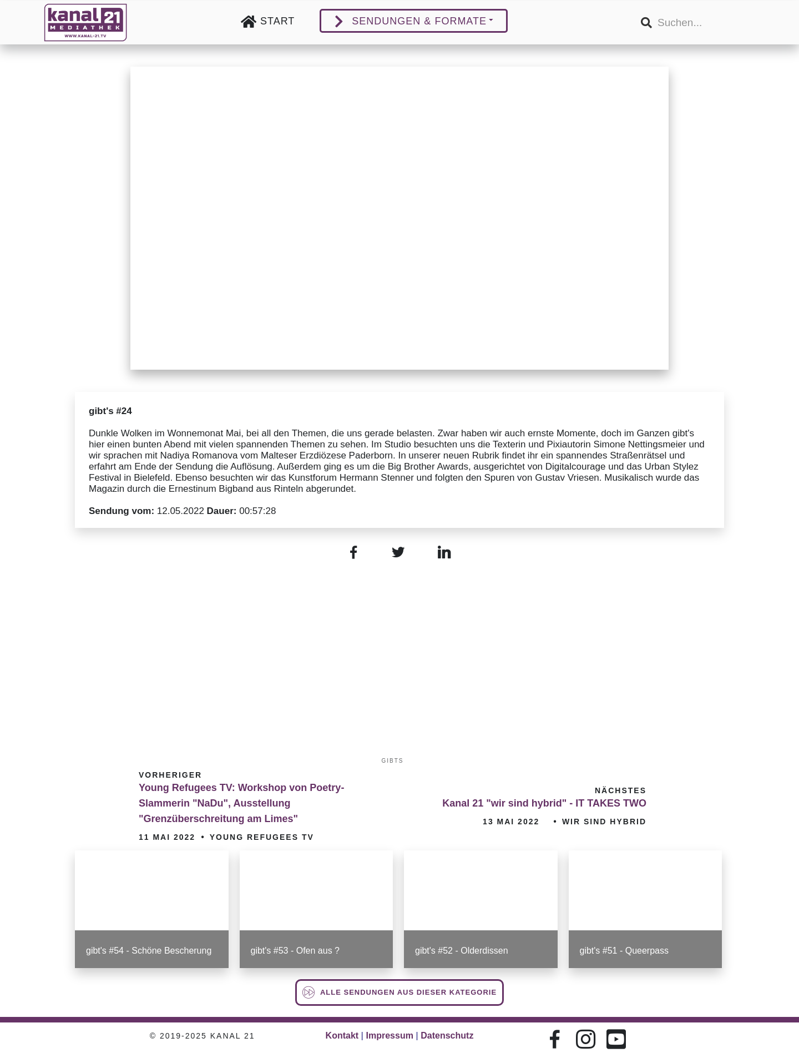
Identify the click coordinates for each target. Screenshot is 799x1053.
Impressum (389, 1035)
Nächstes (620, 790)
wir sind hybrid (604, 821)
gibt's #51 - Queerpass (624, 950)
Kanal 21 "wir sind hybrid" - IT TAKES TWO (544, 803)
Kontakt (342, 1035)
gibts (392, 761)
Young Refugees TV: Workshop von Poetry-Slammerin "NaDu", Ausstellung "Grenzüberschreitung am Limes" (241, 803)
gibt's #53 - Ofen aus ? (295, 950)
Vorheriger (170, 774)
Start (277, 21)
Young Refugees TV (262, 837)
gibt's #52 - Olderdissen (461, 950)
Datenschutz (447, 1035)
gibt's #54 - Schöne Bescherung (148, 950)
